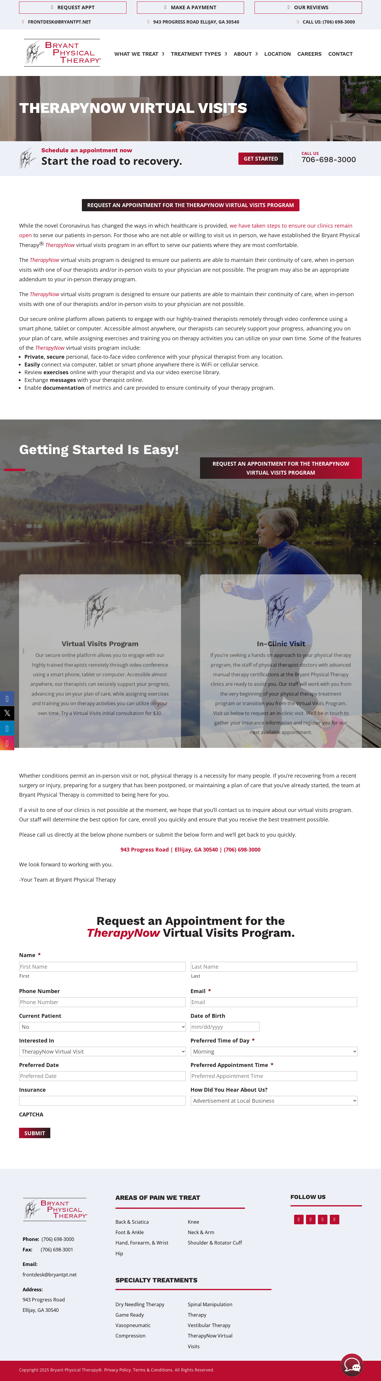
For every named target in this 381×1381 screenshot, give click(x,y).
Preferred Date (39, 1065)
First (24, 976)
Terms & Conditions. (153, 1370)
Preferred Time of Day (222, 1040)
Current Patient (40, 1015)
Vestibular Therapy (209, 1325)
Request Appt (76, 7)
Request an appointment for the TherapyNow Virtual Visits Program (190, 205)
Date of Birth (207, 1015)
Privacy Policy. (118, 1370)
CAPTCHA (31, 1114)
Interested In (36, 1040)
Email (200, 991)
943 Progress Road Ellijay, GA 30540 (196, 22)
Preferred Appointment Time (232, 1065)
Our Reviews (311, 7)
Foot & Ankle (129, 1232)
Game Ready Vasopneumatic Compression (133, 1325)
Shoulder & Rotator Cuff (215, 1242)
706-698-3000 (329, 159)
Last (195, 976)
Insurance (32, 1089)
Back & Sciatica (132, 1222)
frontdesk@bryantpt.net (59, 22)
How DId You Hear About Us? (229, 1089)
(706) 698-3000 (58, 1239)
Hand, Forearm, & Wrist (141, 1242)
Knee (193, 1222)
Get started (261, 158)
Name (30, 955)
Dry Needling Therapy (139, 1304)
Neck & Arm (201, 1232)
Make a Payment (193, 7)
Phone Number (39, 991)
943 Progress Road (44, 1299)
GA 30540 (48, 1310)
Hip (119, 1253)
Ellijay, (30, 1310)
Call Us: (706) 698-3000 (329, 22)
